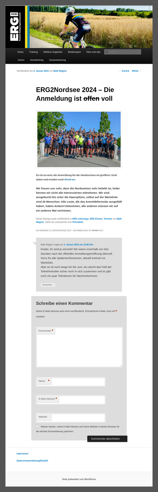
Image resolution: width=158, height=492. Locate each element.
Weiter (136, 71)
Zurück (124, 71)
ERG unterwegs (80, 219)
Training (33, 52)
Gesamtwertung (57, 60)
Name (44, 381)
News (21, 52)
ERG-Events (96, 219)
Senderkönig (36, 60)
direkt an (70, 179)
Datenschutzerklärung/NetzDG (32, 460)
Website (43, 416)
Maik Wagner (60, 71)
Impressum (22, 453)
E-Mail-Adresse (48, 399)
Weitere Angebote (53, 52)
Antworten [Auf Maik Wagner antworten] (48, 285)
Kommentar (46, 331)
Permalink (78, 222)
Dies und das (93, 52)
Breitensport (74, 52)
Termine (108, 219)
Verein (21, 60)
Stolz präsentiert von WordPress (79, 479)
